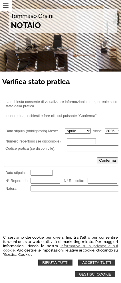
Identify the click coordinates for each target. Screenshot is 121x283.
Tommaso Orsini (32, 16)
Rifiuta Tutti (55, 262)
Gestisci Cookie (95, 274)
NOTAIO (26, 25)
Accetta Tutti (96, 262)
